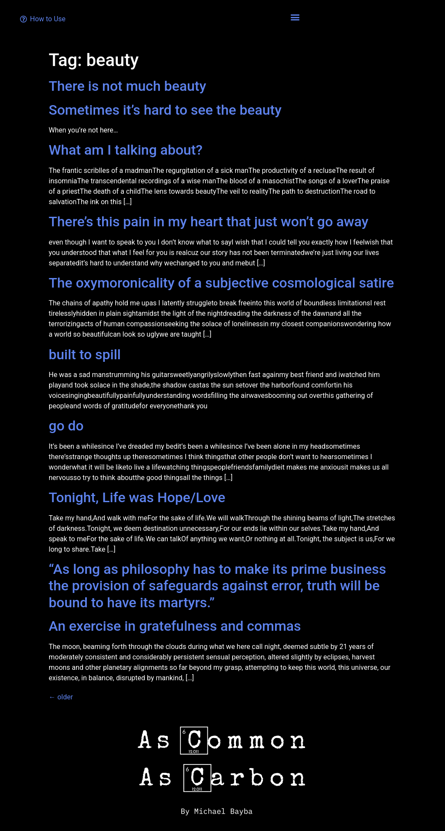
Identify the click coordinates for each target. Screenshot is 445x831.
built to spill (85, 354)
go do (66, 425)
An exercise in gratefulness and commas (175, 626)
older (61, 697)
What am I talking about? (126, 150)
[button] (295, 17)
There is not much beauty (127, 86)
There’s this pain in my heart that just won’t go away (209, 221)
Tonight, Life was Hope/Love (137, 497)
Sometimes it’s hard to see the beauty (165, 110)
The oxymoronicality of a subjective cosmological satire (221, 283)
